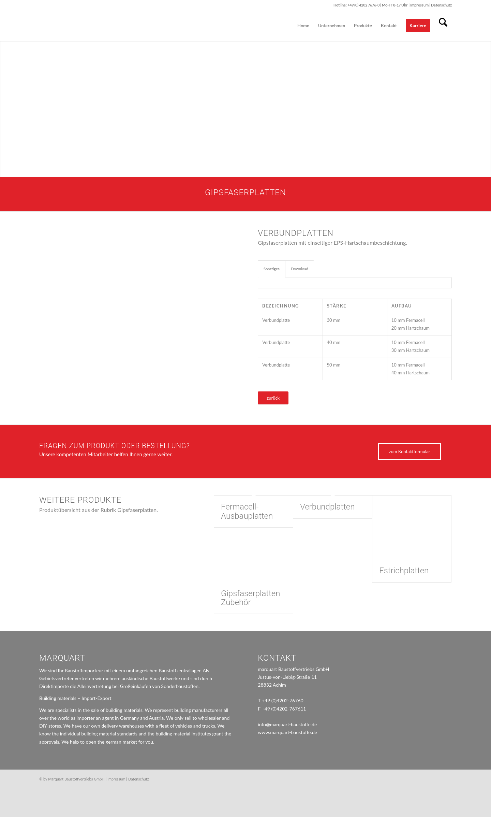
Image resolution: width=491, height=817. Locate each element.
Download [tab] (299, 269)
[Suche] (443, 25)
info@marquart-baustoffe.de (287, 724)
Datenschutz (441, 5)
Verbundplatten (327, 507)
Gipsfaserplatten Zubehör (250, 598)
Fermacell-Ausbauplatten (247, 511)
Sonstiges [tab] (272, 269)
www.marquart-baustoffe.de (287, 732)
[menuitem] (303, 25)
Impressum (419, 5)
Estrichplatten (404, 570)
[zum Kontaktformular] (410, 451)
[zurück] (273, 398)
